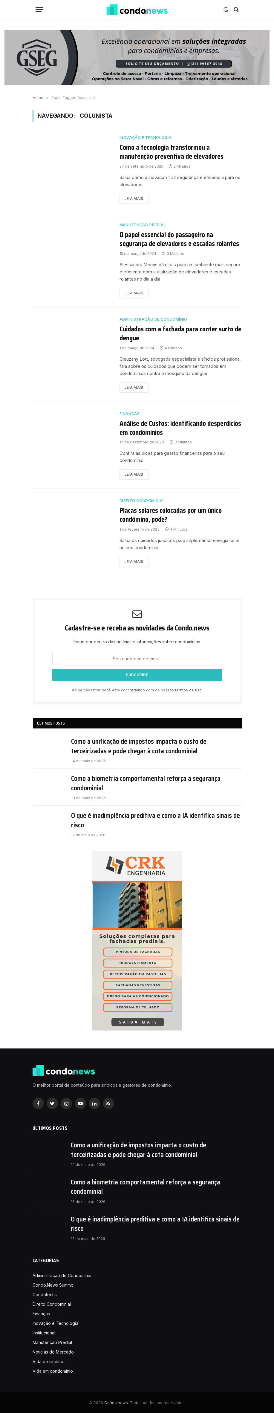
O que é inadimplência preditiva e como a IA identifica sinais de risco (155, 820)
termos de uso (188, 690)
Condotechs (45, 1294)
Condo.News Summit (53, 1285)
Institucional (44, 1332)
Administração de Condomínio (153, 319)
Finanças (130, 413)
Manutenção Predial (143, 225)
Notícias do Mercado (53, 1351)
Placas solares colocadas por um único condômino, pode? (171, 515)
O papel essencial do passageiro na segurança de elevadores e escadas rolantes (179, 239)
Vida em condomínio (53, 1371)
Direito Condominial (142, 500)
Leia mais (134, 198)
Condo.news (116, 1402)
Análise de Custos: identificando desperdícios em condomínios (180, 428)
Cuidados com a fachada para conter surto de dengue (180, 334)
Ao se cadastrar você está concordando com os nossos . (137, 690)
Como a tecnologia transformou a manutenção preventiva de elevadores (172, 152)
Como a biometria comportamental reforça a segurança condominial (146, 783)
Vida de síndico (48, 1361)
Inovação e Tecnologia (146, 137)
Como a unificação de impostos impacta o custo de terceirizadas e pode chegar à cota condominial (138, 746)
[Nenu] (39, 9)
